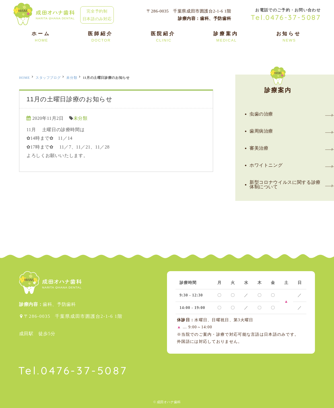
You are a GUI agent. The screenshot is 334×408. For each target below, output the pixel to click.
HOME (24, 78)
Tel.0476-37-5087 (286, 17)
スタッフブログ (48, 78)
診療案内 (278, 84)
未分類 (71, 78)
